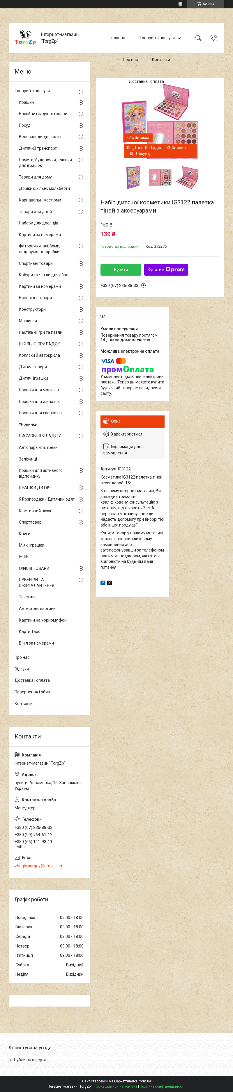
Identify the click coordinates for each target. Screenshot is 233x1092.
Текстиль (28, 597)
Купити (121, 269)
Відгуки (22, 669)
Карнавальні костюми (40, 200)
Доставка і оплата (146, 81)
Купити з (166, 269)
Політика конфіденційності (162, 1086)
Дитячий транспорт (38, 148)
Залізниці (28, 459)
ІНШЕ (24, 556)
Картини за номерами (40, 234)
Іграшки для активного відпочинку (41, 473)
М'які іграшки (31, 545)
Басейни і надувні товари (43, 113)
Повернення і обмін (33, 692)
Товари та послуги (157, 37)
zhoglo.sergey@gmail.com (39, 865)
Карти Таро (29, 631)
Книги (24, 533)
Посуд (25, 125)
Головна (117, 37)
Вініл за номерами (36, 643)
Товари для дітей (35, 211)
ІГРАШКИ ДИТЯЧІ (35, 487)
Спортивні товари (36, 263)
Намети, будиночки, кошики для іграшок (45, 163)
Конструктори (32, 309)
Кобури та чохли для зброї (44, 274)
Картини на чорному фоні (43, 620)
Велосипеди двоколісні (41, 136)
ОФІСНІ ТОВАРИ (34, 568)
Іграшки (26, 102)
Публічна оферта (30, 1059)
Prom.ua (144, 1081)
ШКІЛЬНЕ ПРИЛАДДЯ (40, 344)
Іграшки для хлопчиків (40, 413)
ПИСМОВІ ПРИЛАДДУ (40, 435)
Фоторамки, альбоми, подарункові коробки (39, 249)
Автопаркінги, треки (38, 447)
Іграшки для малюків (39, 390)
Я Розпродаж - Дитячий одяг (47, 499)
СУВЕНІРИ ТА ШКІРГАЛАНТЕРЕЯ (36, 582)
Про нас (130, 59)
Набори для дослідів (38, 223)
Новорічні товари (35, 297)
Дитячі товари (33, 367)
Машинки (28, 320)
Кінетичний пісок (35, 510)
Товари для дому (35, 177)
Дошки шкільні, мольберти (44, 188)
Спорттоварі (31, 522)
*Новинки (28, 424)
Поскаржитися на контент (115, 1086)
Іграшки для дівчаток (39, 401)
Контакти (161, 59)
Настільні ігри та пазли (40, 332)
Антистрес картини (37, 608)
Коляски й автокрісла (39, 355)
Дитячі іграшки (33, 378)
